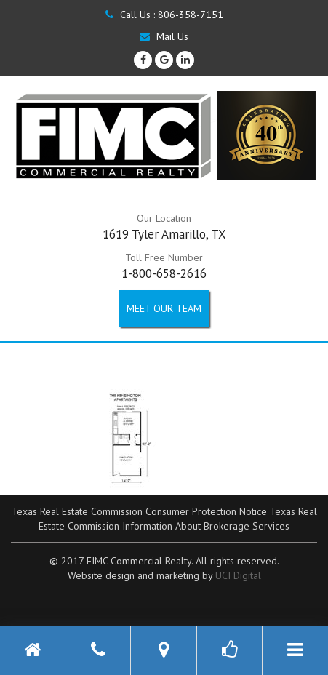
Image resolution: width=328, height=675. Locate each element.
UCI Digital (238, 575)
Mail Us (164, 36)
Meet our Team (164, 308)
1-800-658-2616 (164, 273)
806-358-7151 (190, 14)
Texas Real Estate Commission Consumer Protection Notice (139, 511)
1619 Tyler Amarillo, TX (164, 234)
